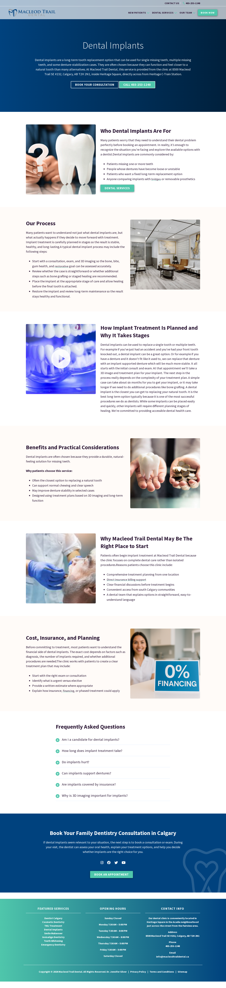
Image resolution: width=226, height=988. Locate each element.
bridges (156, 179)
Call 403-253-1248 (141, 85)
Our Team (187, 12)
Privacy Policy (138, 978)
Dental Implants (53, 936)
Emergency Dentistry (53, 952)
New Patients (138, 12)
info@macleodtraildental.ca (172, 963)
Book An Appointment (111, 883)
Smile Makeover (53, 940)
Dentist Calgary (53, 925)
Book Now (208, 12)
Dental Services (164, 12)
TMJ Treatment (53, 933)
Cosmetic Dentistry (53, 929)
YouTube (124, 871)
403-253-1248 (193, 3)
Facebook (109, 871)
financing (69, 691)
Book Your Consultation (91, 85)
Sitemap (183, 978)
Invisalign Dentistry (53, 944)
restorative (62, 267)
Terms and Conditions (161, 978)
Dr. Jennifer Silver (116, 978)
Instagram (101, 871)
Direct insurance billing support (127, 580)
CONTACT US (172, 3)
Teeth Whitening (53, 948)
